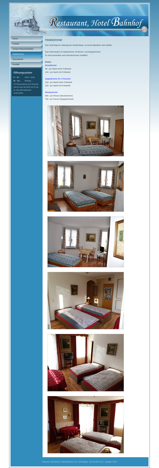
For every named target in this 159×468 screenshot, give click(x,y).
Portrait (15, 44)
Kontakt (15, 64)
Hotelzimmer (18, 54)
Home (15, 39)
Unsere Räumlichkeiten (23, 49)
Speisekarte (17, 59)
